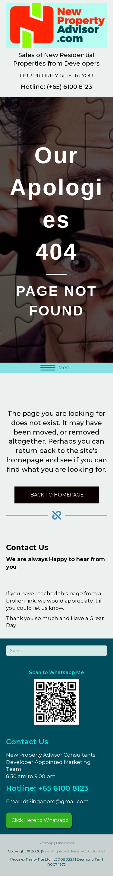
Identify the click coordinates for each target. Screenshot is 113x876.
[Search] (56, 650)
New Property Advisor (61, 851)
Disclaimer (65, 843)
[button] (39, 820)
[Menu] (56, 368)
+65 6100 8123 (93, 851)
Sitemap (46, 843)
